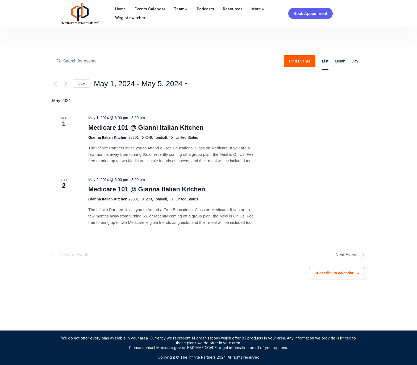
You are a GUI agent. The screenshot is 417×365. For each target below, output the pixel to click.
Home (120, 9)
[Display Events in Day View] (355, 61)
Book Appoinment (310, 13)
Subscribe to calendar (334, 273)
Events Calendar (150, 9)
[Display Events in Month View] (340, 61)
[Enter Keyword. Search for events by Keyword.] (168, 61)
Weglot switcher (130, 17)
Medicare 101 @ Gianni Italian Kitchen (145, 127)
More (256, 9)
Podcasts (205, 9)
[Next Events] (65, 83)
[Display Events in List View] (325, 61)
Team (179, 9)
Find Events (299, 61)
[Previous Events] (55, 83)
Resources (233, 9)
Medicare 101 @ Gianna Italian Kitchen (146, 189)
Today (81, 83)
